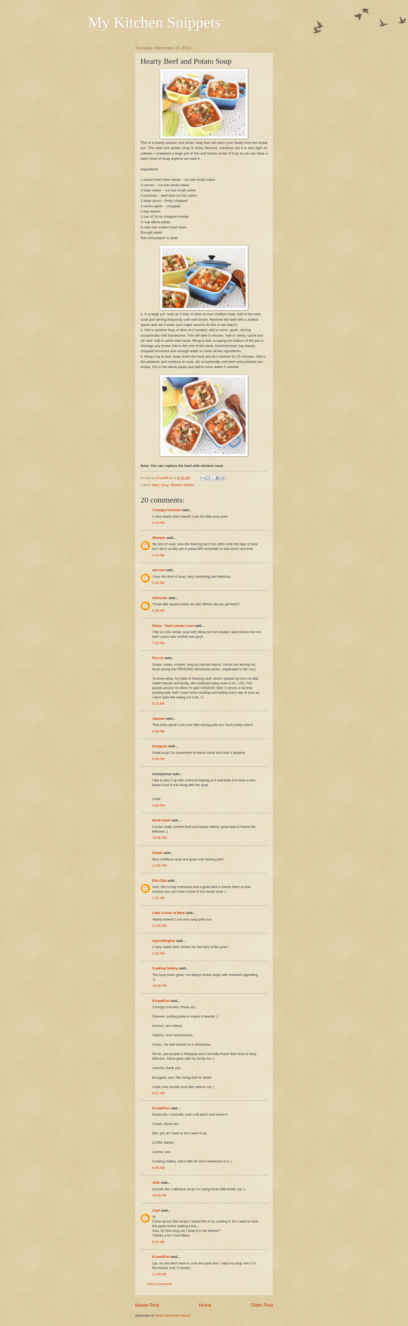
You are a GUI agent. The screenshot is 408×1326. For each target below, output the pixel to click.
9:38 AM (158, 1168)
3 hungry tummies (166, 510)
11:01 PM (159, 865)
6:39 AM (158, 611)
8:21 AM (158, 703)
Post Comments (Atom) (173, 1315)
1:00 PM (158, 953)
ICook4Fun (161, 1001)
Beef (155, 485)
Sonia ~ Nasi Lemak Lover (173, 626)
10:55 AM (159, 1195)
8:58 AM (158, 731)
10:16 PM (159, 986)
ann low (158, 570)
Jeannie (158, 718)
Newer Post (147, 1305)
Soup (165, 485)
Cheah (157, 853)
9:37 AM (158, 1093)
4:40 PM (158, 805)
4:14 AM (158, 523)
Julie (156, 1183)
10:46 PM (159, 838)
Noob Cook (161, 820)
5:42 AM (158, 1242)
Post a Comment (159, 1284)
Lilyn (156, 1210)
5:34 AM (158, 583)
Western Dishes (182, 485)
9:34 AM (158, 759)
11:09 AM (159, 1274)
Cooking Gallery (165, 968)
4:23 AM (158, 555)
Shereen (158, 538)
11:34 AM (159, 926)
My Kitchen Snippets (154, 22)
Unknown (159, 598)
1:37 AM (158, 898)
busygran (159, 746)
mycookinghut (163, 941)
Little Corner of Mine (168, 913)
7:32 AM (158, 643)
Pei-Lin (157, 658)
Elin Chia (159, 881)
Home (205, 1305)
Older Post (262, 1305)
